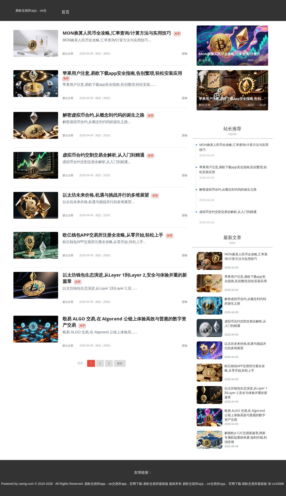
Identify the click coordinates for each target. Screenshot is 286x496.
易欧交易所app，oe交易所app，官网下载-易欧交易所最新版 (30, 14)
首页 (65, 12)
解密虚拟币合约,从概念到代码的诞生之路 (103, 115)
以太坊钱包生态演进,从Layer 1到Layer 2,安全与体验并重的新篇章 (246, 392)
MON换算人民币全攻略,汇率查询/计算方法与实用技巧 (117, 33)
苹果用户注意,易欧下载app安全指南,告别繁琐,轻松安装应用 (122, 73)
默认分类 (68, 53)
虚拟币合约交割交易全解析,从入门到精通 (103, 155)
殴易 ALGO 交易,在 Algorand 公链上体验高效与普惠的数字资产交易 (245, 415)
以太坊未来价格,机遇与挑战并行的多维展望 (106, 195)
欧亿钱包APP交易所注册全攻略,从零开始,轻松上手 (113, 235)
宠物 (184, 53)
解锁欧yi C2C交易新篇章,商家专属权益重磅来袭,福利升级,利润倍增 (246, 437)
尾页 (119, 363)
